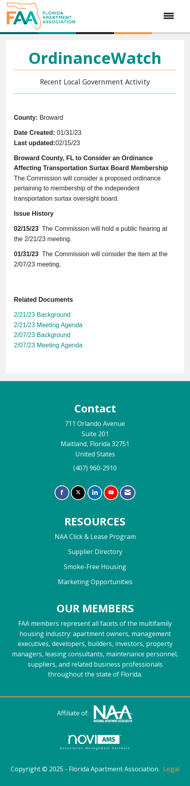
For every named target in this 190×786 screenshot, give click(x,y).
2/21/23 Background (42, 314)
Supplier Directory (95, 551)
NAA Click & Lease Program (95, 536)
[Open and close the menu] (129, 16)
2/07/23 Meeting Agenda (48, 345)
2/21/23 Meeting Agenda (48, 325)
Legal (171, 769)
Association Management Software (95, 742)
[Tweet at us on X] (78, 492)
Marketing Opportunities (95, 581)
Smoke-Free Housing (95, 566)
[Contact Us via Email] (127, 492)
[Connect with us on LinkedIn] (94, 492)
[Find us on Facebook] (62, 492)
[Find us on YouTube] (111, 492)
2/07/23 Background (42, 335)
